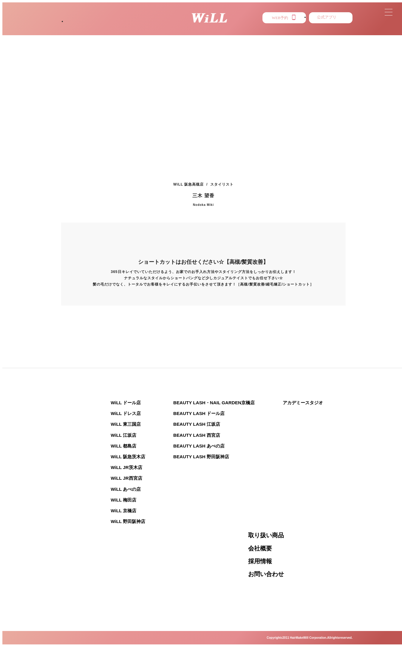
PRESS (264, 33)
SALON (80, 33)
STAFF (156, 33)
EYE (298, 33)
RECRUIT (335, 33)
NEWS (192, 33)
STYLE (118, 33)
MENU (228, 33)
